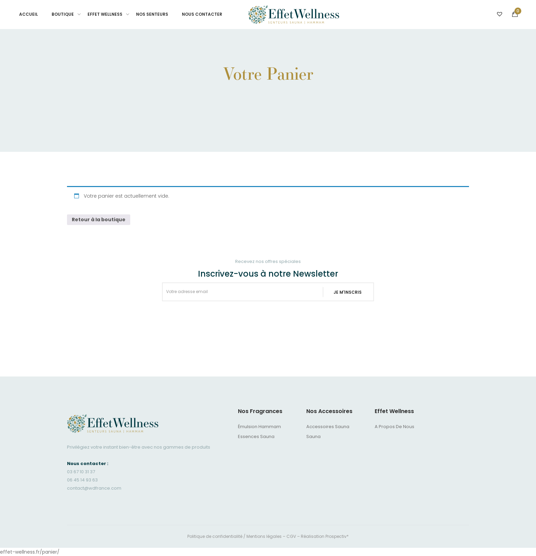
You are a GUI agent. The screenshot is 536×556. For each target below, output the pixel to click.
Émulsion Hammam (259, 426)
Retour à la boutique (98, 219)
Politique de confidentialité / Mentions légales (234, 536)
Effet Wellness (105, 14)
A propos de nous (394, 426)
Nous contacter (202, 14)
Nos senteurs (152, 14)
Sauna (313, 436)
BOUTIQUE (63, 14)
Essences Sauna (256, 436)
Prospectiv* (337, 536)
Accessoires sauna (327, 426)
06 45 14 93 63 (82, 480)
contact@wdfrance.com (94, 488)
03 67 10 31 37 (81, 471)
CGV (291, 536)
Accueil (28, 14)
